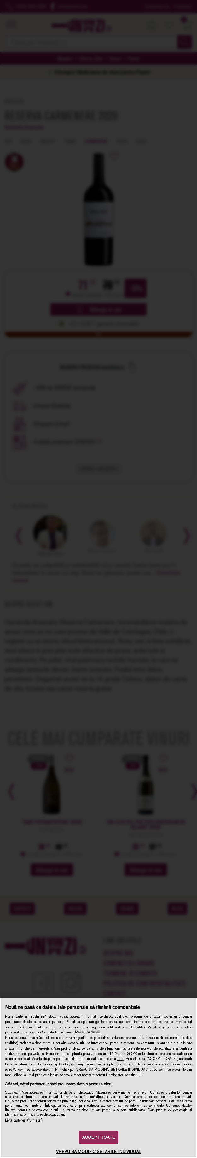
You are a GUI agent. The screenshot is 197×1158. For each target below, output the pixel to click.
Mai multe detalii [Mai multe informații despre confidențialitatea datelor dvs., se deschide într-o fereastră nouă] (87, 1032)
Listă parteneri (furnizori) (23, 1120)
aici (120, 1058)
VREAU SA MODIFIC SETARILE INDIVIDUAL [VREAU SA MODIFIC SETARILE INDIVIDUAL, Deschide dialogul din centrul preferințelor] (98, 1151)
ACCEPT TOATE (98, 1137)
